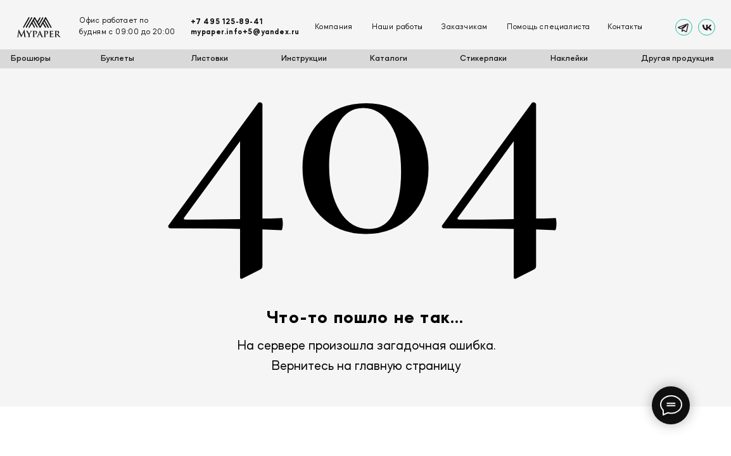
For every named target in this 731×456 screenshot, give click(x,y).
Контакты (625, 27)
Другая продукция (677, 58)
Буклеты (117, 58)
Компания (334, 27)
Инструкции (304, 58)
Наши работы (397, 27)
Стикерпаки (483, 58)
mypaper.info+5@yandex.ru (245, 32)
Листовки (209, 58)
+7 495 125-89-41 (227, 22)
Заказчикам (464, 27)
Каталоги (388, 58)
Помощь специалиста (548, 27)
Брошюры (31, 58)
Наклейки (569, 58)
